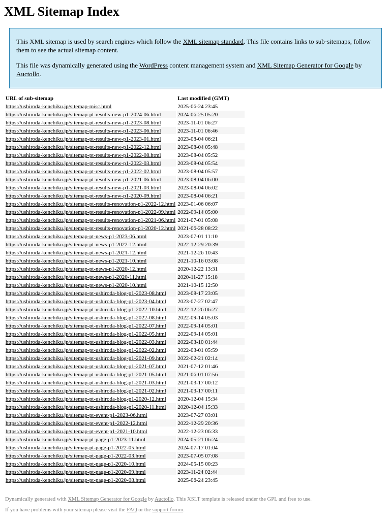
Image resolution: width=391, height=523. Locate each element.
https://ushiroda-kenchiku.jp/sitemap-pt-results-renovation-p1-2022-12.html (90, 204)
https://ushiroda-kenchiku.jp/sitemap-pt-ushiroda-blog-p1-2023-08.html (86, 293)
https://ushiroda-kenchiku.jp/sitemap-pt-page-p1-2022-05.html (76, 447)
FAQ (132, 509)
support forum (168, 509)
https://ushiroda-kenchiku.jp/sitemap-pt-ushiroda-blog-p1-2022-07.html (86, 325)
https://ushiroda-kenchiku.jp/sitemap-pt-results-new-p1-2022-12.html (83, 147)
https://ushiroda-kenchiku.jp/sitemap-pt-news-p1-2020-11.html (76, 277)
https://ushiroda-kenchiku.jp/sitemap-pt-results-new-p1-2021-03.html (83, 187)
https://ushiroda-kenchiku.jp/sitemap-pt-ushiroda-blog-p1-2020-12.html (86, 399)
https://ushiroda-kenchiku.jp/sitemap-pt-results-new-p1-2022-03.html (83, 163)
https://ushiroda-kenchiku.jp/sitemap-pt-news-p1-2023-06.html (76, 236)
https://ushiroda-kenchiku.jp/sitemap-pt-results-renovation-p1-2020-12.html (90, 228)
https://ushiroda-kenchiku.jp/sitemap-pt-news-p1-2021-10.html (76, 260)
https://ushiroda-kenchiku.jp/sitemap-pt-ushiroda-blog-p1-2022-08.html (86, 317)
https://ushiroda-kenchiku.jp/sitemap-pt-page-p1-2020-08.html (76, 480)
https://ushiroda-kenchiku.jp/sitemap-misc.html (58, 106)
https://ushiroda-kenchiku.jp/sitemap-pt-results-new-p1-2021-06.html (83, 179)
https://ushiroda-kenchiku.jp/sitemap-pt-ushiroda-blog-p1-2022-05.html (86, 334)
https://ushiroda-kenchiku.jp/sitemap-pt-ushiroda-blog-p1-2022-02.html (86, 350)
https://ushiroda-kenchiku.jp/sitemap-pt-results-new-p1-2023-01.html (83, 139)
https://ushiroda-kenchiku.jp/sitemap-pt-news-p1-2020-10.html (76, 285)
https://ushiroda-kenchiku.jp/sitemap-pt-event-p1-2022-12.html (76, 423)
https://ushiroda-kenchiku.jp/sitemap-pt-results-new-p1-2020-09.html (83, 195)
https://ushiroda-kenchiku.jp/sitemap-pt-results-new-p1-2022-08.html (83, 155)
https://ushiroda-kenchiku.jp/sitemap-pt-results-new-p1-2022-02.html (83, 171)
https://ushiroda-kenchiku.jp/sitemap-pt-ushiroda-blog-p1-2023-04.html (86, 301)
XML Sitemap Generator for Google (305, 65)
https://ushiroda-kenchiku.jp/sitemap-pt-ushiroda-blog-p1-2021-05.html (86, 374)
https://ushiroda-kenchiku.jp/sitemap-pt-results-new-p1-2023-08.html (83, 122)
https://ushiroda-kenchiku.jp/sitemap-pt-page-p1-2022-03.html (76, 455)
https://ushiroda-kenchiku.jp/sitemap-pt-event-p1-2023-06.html (76, 415)
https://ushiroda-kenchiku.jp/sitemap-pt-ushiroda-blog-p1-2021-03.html (86, 382)
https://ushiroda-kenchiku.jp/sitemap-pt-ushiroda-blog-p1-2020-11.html (86, 407)
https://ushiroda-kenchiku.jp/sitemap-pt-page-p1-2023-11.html (75, 439)
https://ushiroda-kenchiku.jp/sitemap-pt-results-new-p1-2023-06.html (83, 130)
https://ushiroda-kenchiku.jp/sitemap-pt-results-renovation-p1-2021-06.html (90, 220)
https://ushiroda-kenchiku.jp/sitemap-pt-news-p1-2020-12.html (76, 269)
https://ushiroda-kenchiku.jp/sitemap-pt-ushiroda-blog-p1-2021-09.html (86, 358)
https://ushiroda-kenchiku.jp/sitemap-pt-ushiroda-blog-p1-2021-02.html (86, 390)
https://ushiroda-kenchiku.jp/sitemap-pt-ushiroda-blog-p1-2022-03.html (86, 342)
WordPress (153, 65)
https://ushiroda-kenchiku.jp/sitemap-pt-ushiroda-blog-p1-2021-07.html (86, 366)
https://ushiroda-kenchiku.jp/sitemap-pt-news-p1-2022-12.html (76, 244)
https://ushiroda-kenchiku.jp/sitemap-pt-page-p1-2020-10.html (76, 464)
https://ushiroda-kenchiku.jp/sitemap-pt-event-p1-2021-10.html (76, 431)
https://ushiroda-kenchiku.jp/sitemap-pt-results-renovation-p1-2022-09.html (90, 212)
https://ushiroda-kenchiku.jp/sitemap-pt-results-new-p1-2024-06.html (83, 114)
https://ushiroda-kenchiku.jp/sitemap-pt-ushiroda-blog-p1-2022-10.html (86, 309)
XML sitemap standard (213, 41)
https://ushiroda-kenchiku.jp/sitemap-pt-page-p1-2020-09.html (76, 472)
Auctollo (28, 74)
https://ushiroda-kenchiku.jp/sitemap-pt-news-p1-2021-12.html (76, 252)
